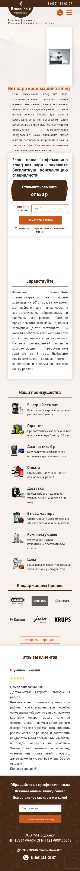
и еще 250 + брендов (40, 640)
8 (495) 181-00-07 (60, 3)
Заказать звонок (40, 220)
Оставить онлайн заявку (40, 819)
